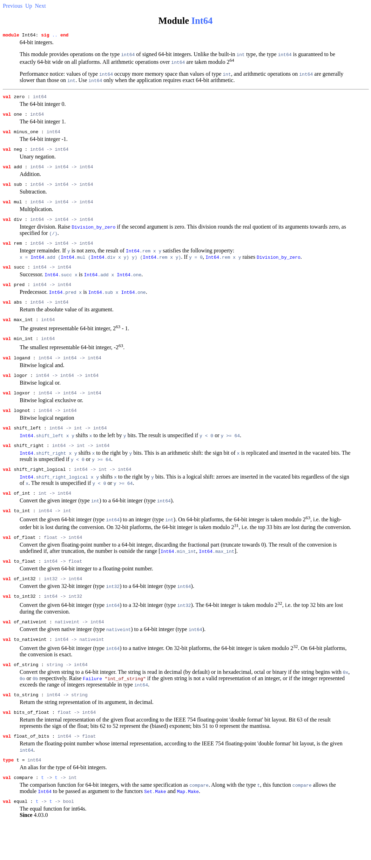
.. (55, 36)
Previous (12, 6)
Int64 (202, 20)
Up (28, 6)
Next (40, 6)
